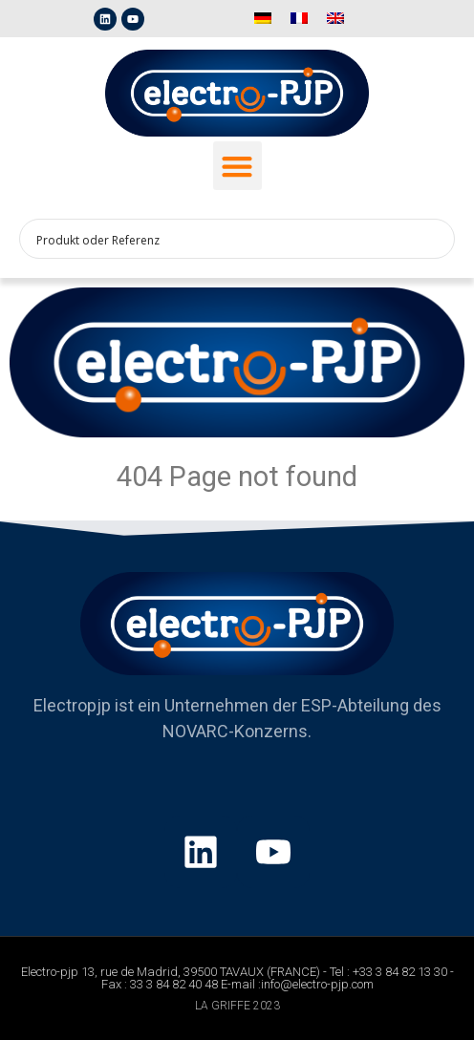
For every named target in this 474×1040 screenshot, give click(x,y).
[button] (237, 165)
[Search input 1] (224, 238)
